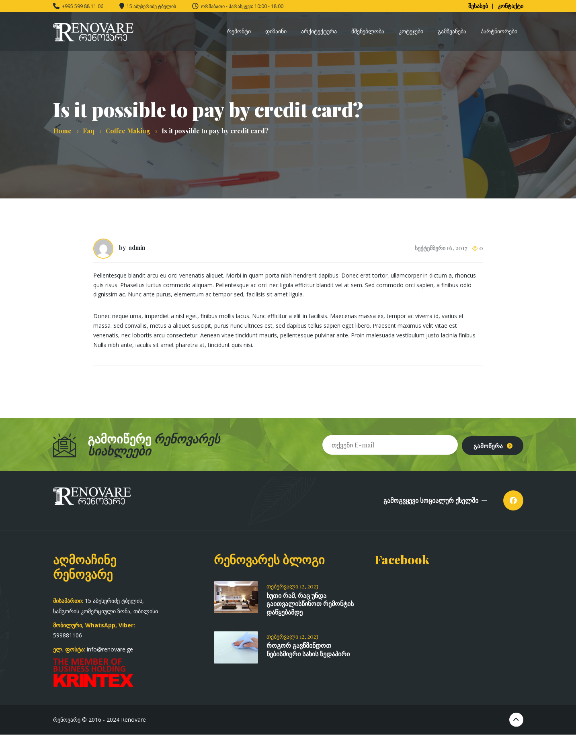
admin (137, 247)
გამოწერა (484, 444)
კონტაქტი (510, 6)
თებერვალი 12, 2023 (292, 586)
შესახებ (478, 6)
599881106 (67, 635)
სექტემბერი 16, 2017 (441, 248)
